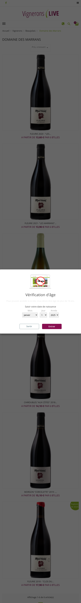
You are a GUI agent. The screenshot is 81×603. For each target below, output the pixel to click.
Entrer (52, 326)
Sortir (29, 326)
